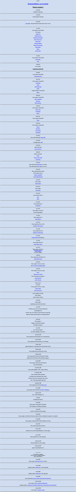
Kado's (38, 155)
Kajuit (38, 84)
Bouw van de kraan (38, 290)
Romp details (38, 41)
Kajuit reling (38, 190)
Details (38, 120)
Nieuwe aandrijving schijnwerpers (41, 483)
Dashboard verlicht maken (38, 232)
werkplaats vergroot (41, 489)
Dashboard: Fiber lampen (38, 225)
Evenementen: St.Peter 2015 (38, 68)
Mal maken (38, 101)
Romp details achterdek (38, 45)
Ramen (38, 88)
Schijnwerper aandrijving (32, 485)
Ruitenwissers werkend (38, 274)
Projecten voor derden (38, 157)
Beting (38, 49)
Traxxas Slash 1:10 (38, 149)
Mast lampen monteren (38, 250)
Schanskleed (38, 132)
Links (26, 23)
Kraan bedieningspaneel (38, 176)
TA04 (42, 142)
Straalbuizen (38, 111)
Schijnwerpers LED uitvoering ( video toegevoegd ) (46, 485)
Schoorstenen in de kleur (44, 478)
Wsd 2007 (42, 389)
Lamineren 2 (38, 34)
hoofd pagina (39, 164)
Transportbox (38, 205)
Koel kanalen (38, 59)
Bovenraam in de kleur (35, 478)
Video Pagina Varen (38, 461)
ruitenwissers (37, 467)
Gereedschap (38, 159)
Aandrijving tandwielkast (38, 37)
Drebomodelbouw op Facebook (38, 4)
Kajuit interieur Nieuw (36, 237)
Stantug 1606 (42, 137)
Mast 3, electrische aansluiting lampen (38, 265)
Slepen (48, 389)
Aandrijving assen (38, 35)
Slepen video (44, 384)
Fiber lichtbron (38, 219)
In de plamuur (38, 130)
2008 (46, 389)
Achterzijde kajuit (38, 86)
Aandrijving (38, 83)
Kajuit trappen (38, 183)
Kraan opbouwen (38, 278)
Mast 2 (38, 166)
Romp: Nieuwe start (38, 39)
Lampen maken (38, 288)
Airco (38, 61)
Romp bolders (38, 47)
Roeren (38, 92)
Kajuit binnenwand (38, 76)
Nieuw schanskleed (38, 99)
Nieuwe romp (37, 109)
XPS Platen (38, 128)
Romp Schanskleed (38, 43)
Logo (50, 478)
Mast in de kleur (38, 251)
